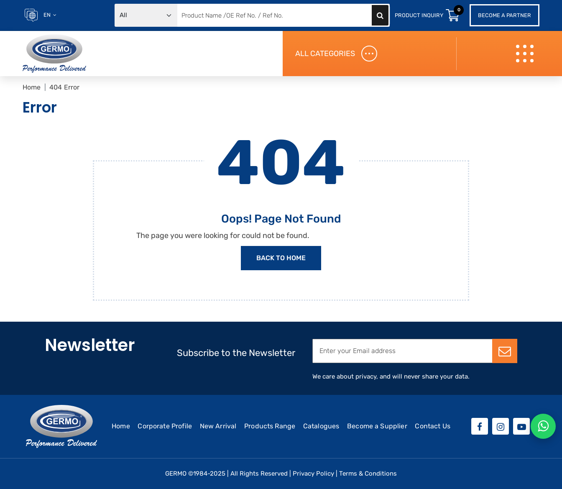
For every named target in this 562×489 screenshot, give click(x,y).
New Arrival (218, 426)
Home (32, 87)
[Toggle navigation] (525, 53)
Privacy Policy (313, 473)
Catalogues (321, 426)
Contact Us (432, 426)
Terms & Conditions (368, 473)
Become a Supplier (377, 426)
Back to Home (281, 258)
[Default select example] (146, 15)
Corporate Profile (165, 426)
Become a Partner (504, 15)
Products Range (269, 426)
